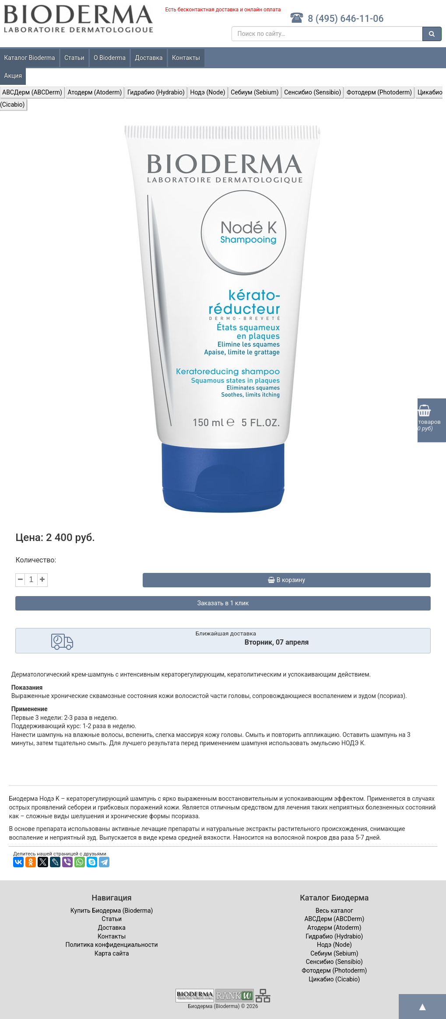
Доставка (148, 57)
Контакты (186, 57)
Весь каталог (334, 910)
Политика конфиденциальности (112, 944)
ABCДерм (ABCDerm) (32, 92)
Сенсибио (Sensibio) (312, 92)
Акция (13, 75)
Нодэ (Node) (207, 92)
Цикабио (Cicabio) (334, 979)
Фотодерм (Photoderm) (379, 92)
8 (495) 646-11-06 (337, 18)
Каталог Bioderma (29, 57)
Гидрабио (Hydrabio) (156, 92)
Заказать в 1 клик (223, 603)
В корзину (286, 579)
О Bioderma (110, 57)
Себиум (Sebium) (254, 92)
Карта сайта (112, 953)
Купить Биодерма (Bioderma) (111, 910)
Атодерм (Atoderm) (95, 92)
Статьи (74, 57)
